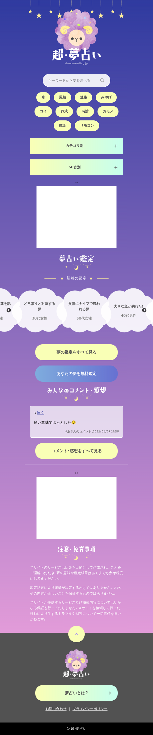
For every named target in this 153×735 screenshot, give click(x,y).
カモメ (108, 111)
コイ (43, 111)
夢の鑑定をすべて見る (76, 352)
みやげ (106, 97)
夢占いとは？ (76, 693)
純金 (62, 125)
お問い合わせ (56, 709)
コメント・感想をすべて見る (77, 450)
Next (144, 310)
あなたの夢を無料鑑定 (76, 373)
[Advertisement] (76, 217)
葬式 (64, 111)
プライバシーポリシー (90, 709)
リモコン (87, 125)
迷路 (83, 97)
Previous (8, 310)
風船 (62, 97)
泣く (40, 412)
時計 (85, 111)
